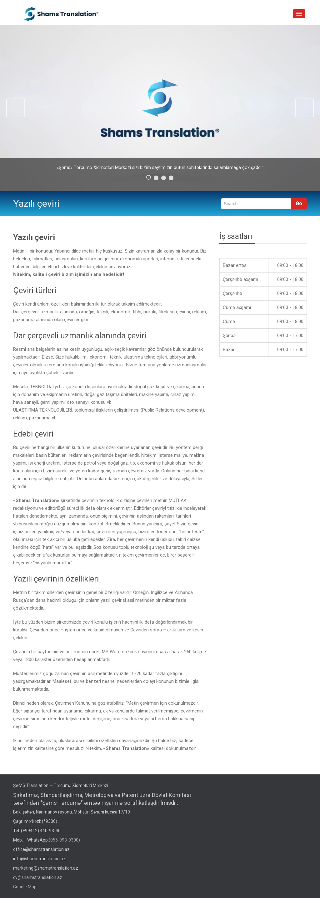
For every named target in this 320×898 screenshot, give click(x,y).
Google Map (25, 886)
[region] (160, 108)
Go (299, 203)
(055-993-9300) (64, 840)
